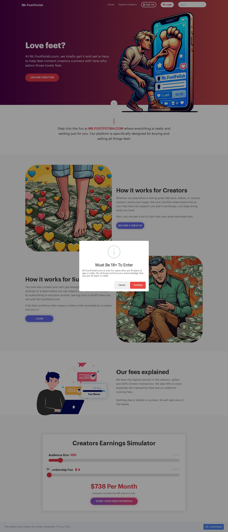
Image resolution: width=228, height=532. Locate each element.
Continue (137, 285)
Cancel (122, 285)
